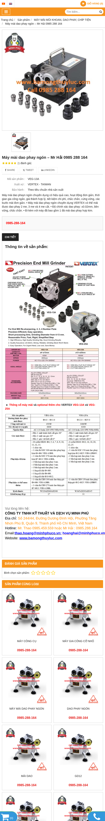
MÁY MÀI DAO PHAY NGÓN (26, 708)
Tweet (28, 170)
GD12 (78, 776)
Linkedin (48, 170)
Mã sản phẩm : (16, 178)
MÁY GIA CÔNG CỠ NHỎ (78, 641)
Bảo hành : (18, 189)
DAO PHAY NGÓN (78, 708)
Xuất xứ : (19, 184)
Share (10, 170)
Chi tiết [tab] (10, 237)
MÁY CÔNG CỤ (26, 641)
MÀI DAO (26, 776)
